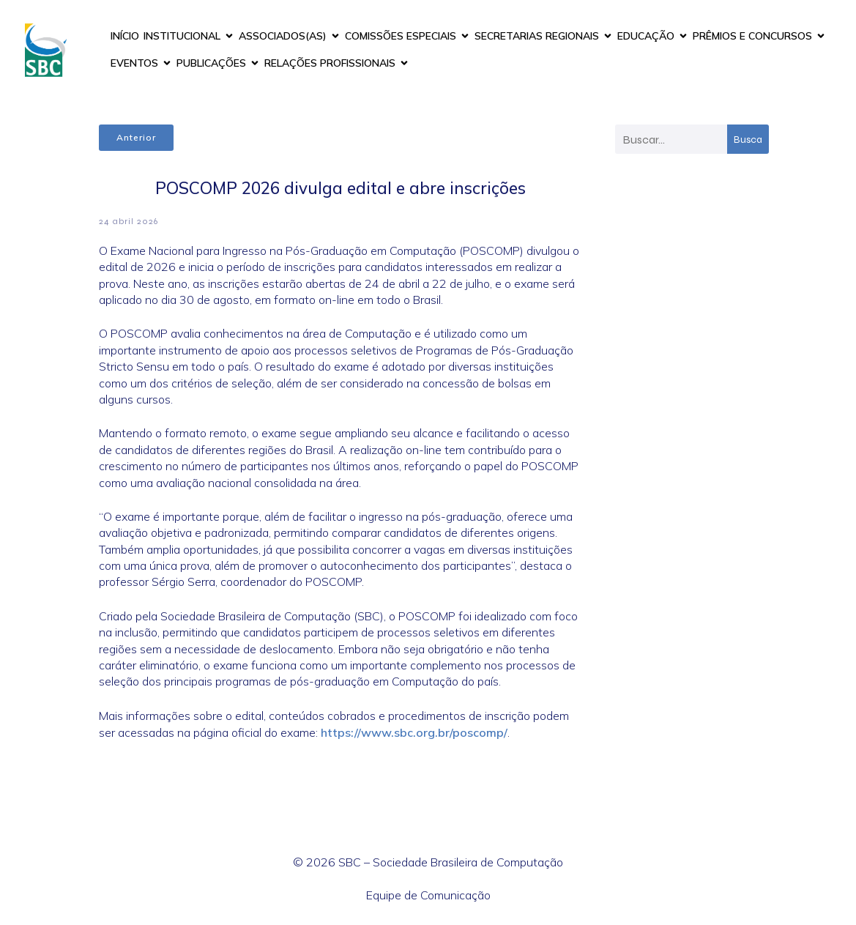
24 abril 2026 (128, 221)
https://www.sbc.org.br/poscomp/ (414, 732)
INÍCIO (125, 35)
